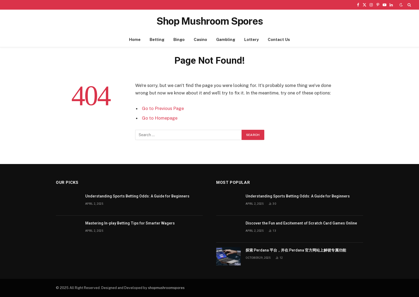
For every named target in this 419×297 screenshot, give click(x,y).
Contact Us (279, 39)
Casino (200, 39)
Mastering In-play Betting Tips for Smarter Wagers (130, 223)
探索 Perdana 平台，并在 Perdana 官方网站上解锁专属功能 (296, 250)
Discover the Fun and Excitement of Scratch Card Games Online (301, 223)
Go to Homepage (159, 118)
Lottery (251, 39)
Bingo (179, 39)
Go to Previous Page (163, 108)
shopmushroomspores (166, 288)
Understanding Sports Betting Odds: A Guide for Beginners (137, 196)
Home (135, 39)
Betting (157, 39)
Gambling (225, 39)
